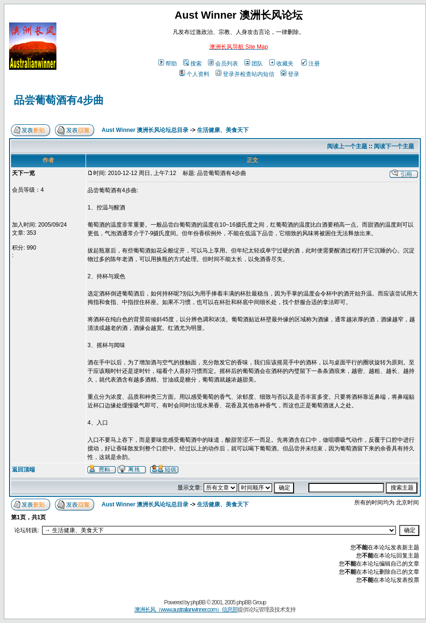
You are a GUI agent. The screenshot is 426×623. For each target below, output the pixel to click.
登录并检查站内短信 (245, 74)
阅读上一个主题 (347, 146)
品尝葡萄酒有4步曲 (59, 100)
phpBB (198, 602)
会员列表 (223, 63)
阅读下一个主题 (394, 146)
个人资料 (194, 74)
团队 (253, 63)
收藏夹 (281, 63)
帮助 (167, 63)
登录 (290, 74)
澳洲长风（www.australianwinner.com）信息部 (186, 609)
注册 (310, 63)
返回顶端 (23, 469)
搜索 (192, 63)
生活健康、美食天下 (223, 130)
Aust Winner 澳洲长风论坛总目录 (145, 130)
